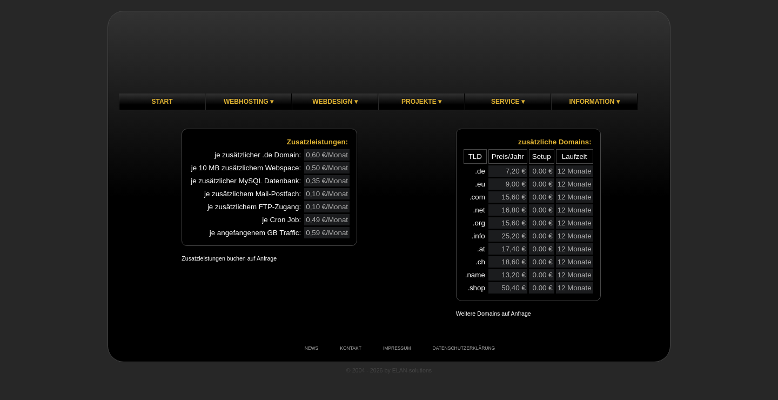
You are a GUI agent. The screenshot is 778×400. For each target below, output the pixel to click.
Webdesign (332, 101)
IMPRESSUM (397, 348)
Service (505, 101)
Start (161, 101)
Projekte (419, 101)
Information (591, 101)
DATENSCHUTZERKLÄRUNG (463, 348)
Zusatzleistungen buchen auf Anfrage (229, 258)
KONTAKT (350, 348)
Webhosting (246, 101)
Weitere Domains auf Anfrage (493, 313)
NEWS (312, 348)
